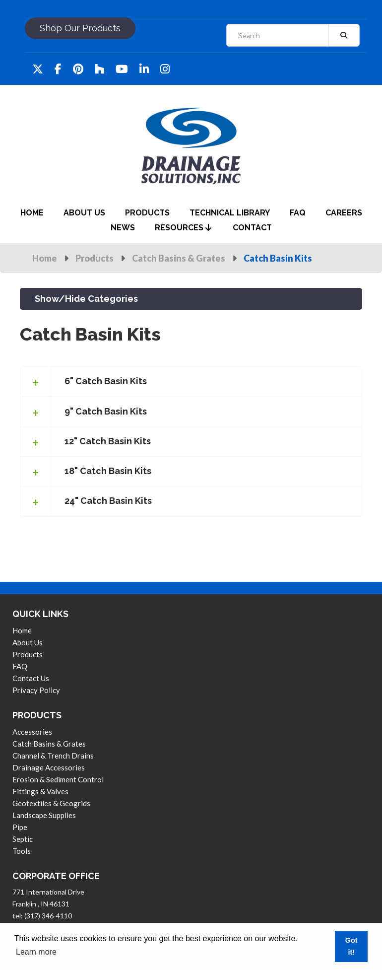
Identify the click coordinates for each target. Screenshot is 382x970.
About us (27, 642)
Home (44, 258)
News (123, 227)
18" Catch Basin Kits (107, 471)
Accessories (32, 731)
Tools (21, 850)
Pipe (19, 827)
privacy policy (36, 690)
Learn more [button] (36, 952)
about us (84, 212)
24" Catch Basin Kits (108, 500)
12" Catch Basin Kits (107, 441)
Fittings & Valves (40, 791)
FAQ (19, 666)
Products (94, 258)
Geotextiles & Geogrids (51, 803)
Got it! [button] (351, 946)
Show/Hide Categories (86, 298)
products (147, 212)
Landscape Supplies (44, 815)
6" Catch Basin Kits (105, 381)
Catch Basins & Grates (178, 258)
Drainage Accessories (48, 767)
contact (252, 227)
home (32, 212)
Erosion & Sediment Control (58, 779)
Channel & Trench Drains (53, 755)
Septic (22, 838)
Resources (183, 227)
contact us (30, 678)
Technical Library (230, 212)
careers (343, 212)
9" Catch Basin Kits (105, 411)
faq (298, 212)
